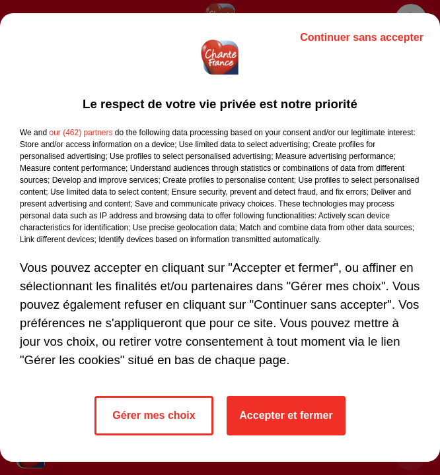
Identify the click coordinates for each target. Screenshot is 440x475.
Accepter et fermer (285, 415)
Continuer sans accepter (361, 37)
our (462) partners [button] (80, 132)
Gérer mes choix (153, 415)
